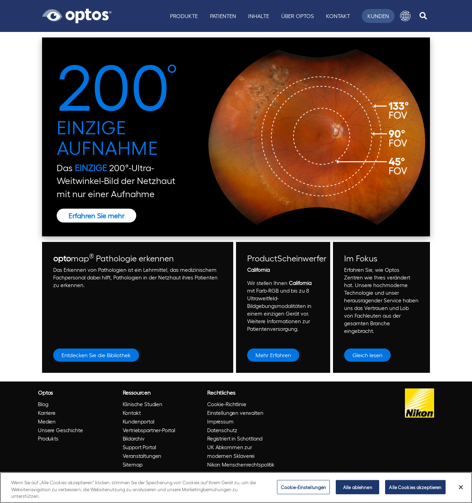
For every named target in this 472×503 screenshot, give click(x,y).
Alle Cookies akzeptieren (415, 486)
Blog (43, 404)
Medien (47, 421)
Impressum (220, 421)
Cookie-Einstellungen (303, 486)
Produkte (184, 15)
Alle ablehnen (357, 486)
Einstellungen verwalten (235, 413)
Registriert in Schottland (234, 438)
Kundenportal (138, 421)
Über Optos (297, 15)
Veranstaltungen (142, 456)
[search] (423, 16)
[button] (405, 16)
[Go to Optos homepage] (77, 15)
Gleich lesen (367, 355)
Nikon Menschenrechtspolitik (241, 464)
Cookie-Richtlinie (226, 404)
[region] (236, 487)
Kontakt (338, 15)
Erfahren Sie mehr (96, 215)
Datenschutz (222, 430)
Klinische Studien (142, 404)
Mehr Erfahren (273, 355)
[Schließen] (461, 487)
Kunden (378, 15)
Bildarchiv (134, 438)
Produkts (48, 438)
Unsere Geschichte (60, 430)
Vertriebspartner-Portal (149, 430)
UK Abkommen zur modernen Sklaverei (230, 451)
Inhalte (258, 15)
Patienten (223, 15)
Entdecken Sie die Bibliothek (96, 355)
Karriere (47, 413)
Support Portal (139, 447)
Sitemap (133, 464)
